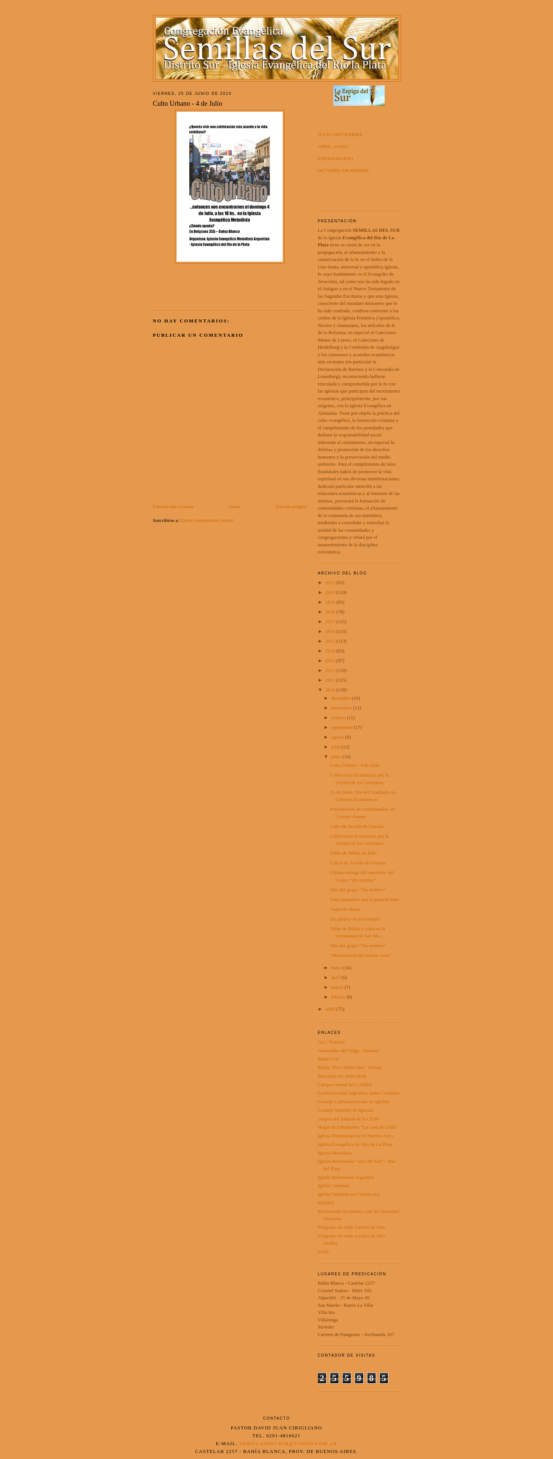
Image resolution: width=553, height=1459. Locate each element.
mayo (337, 967)
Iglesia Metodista (335, 1153)
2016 (330, 631)
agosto (338, 737)
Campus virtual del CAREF (345, 1084)
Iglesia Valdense (334, 1185)
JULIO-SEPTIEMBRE (340, 134)
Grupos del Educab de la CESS (348, 1119)
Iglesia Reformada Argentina (346, 1177)
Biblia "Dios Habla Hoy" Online (349, 1067)
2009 (330, 1009)
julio (336, 747)
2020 (330, 592)
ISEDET (326, 1203)
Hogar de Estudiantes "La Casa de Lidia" (358, 1127)
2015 (330, 641)
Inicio (234, 506)
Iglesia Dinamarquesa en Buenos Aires (355, 1135)
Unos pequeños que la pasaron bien (364, 899)
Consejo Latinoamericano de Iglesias (354, 1101)
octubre (339, 717)
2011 (330, 680)
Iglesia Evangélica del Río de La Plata (355, 1144)
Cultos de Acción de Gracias (357, 862)
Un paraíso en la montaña (355, 919)
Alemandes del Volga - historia (348, 1050)
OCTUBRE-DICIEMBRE (343, 170)
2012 (330, 670)
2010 (330, 690)
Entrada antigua (291, 506)
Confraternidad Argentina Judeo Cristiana (358, 1093)
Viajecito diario (345, 909)
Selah (323, 1251)
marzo (338, 987)
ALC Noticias (331, 1042)
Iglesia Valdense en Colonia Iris (349, 1194)
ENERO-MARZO (336, 158)
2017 (330, 621)
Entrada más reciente (173, 506)
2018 (330, 612)
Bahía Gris (328, 1059)
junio (336, 756)
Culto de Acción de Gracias (357, 826)
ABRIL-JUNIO (333, 146)
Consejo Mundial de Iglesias (345, 1110)
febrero (338, 997)
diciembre (341, 698)
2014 (330, 651)
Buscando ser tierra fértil (342, 1076)
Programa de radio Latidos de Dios (352, 1227)
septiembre (342, 727)
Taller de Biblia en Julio (353, 853)
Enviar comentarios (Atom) (207, 520)
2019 (330, 602)
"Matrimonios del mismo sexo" (360, 955)
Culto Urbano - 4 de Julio (355, 765)
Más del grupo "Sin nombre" (358, 889)
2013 (330, 660)
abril (336, 977)
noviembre (342, 708)
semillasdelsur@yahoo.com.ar (288, 1443)
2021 (330, 582)
